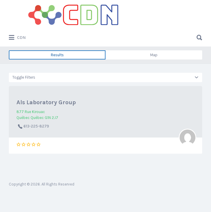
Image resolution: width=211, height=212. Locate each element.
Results (57, 55)
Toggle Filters (23, 77)
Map (154, 55)
